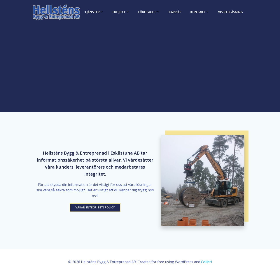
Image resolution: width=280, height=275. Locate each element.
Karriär (175, 12)
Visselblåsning (230, 12)
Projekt (121, 12)
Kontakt (199, 12)
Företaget (149, 12)
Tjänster (94, 12)
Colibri (206, 261)
